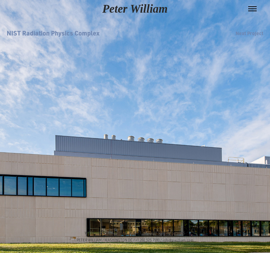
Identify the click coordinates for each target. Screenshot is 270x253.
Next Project (249, 33)
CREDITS (166, 233)
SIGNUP (150, 233)
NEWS (118, 233)
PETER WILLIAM (89, 240)
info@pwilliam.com (177, 240)
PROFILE (104, 233)
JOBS (181, 233)
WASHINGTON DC (118, 240)
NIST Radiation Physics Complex (53, 33)
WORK (90, 233)
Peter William (135, 8)
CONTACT (134, 233)
